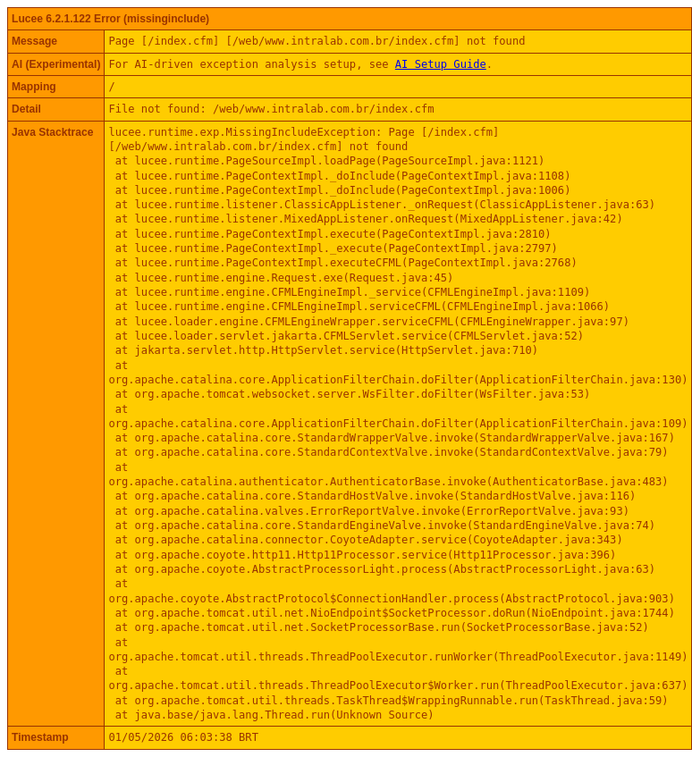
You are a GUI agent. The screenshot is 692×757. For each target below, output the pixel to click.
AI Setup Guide (440, 64)
